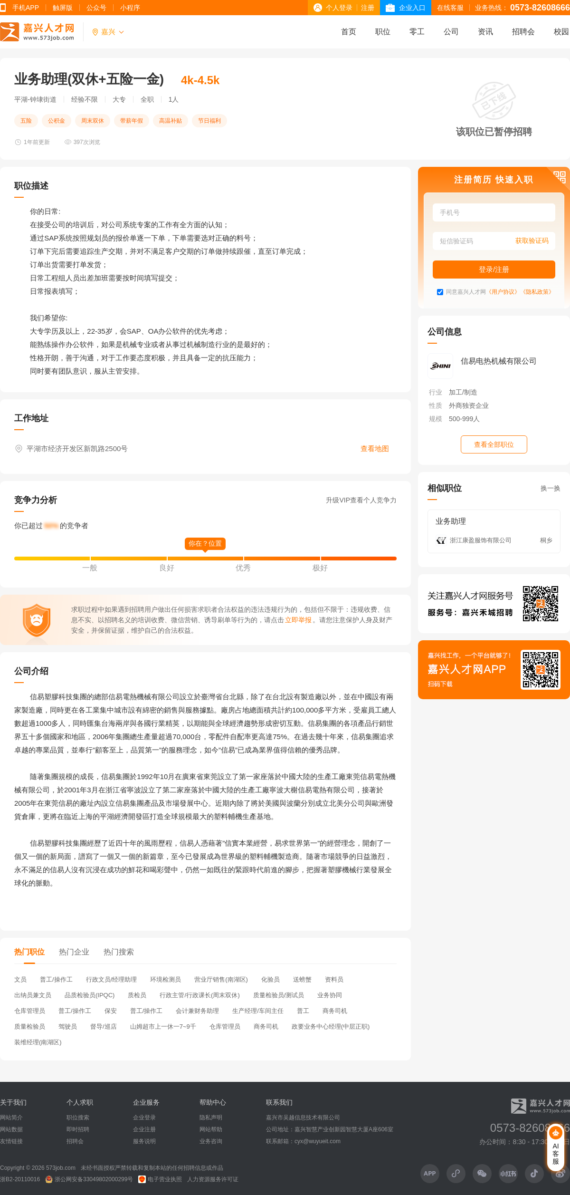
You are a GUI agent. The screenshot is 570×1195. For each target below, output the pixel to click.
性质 (435, 405)
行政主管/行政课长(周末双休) (199, 995)
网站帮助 (211, 1129)
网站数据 (11, 1129)
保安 (110, 1010)
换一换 (550, 488)
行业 (435, 392)
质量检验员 (29, 1026)
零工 (417, 32)
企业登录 (144, 1117)
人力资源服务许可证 (212, 1179)
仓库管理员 (29, 1010)
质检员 (137, 995)
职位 (382, 32)
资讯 (485, 32)
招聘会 (523, 32)
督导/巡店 (103, 1026)
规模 (435, 419)
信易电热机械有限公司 (499, 361)
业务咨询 (211, 1141)
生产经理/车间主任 (258, 1010)
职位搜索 (77, 1117)
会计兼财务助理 (197, 1010)
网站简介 (11, 1117)
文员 (20, 979)
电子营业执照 (160, 1179)
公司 (451, 32)
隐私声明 (211, 1117)
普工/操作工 (56, 979)
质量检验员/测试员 (278, 995)
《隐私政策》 (537, 292)
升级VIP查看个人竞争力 (361, 500)
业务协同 (329, 995)
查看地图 (375, 448)
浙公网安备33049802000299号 (89, 1179)
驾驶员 (67, 1026)
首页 (348, 32)
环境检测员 (165, 979)
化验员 (270, 979)
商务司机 (335, 1010)
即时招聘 (77, 1129)
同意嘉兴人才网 (466, 292)
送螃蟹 (302, 979)
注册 (367, 7)
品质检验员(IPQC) (89, 995)
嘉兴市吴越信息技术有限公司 (303, 1117)
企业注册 (144, 1129)
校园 (561, 32)
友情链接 (11, 1141)
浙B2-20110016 (20, 1179)
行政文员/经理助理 (111, 979)
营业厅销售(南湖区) (221, 979)
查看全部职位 (494, 444)
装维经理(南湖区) (38, 1042)
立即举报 (298, 620)
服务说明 (144, 1141)
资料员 (334, 979)
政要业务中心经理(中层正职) (331, 1026)
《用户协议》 (503, 292)
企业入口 (412, 7)
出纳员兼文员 (32, 995)
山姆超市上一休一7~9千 (163, 1026)
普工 (303, 1010)
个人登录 (339, 7)
